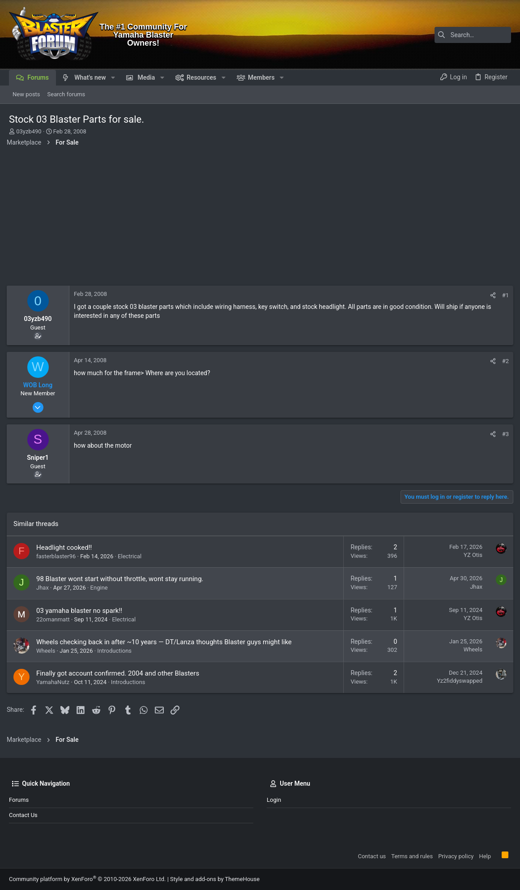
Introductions (116, 650)
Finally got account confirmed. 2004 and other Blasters (119, 673)
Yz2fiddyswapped (457, 680)
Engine (101, 587)
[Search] (455, 35)
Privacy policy (455, 856)
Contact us (23, 815)
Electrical (132, 556)
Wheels (47, 650)
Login (274, 799)
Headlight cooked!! (66, 547)
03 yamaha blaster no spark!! (81, 611)
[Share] (491, 295)
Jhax (44, 587)
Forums (19, 799)
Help (485, 856)
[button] (113, 77)
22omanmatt (55, 619)
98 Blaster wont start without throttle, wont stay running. (122, 579)
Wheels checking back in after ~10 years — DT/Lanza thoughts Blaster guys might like (166, 642)
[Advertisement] (260, 218)
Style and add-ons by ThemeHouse (215, 879)
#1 (503, 295)
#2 (503, 361)
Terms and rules (412, 856)
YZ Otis (470, 555)
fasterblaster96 (58, 556)
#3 (503, 434)
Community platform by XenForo (87, 879)
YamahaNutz (55, 682)
